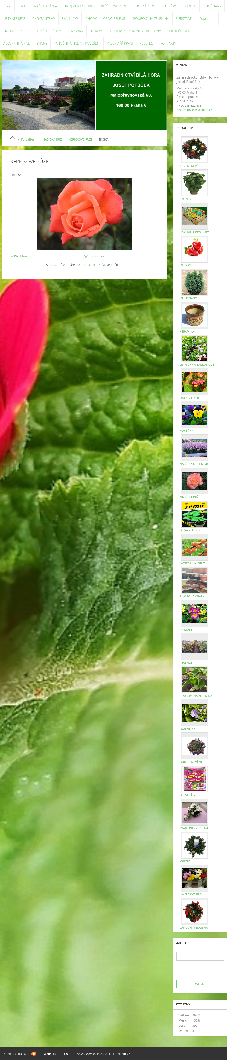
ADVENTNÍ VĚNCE (16, 43)
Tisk (66, 1054)
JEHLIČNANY (212, 6)
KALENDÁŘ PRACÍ (120, 43)
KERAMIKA (75, 31)
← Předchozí (19, 256)
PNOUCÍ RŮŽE (144, 6)
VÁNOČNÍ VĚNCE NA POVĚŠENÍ (77, 43)
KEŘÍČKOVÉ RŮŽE (114, 6)
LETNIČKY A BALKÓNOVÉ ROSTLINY (135, 31)
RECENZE (147, 43)
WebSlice (50, 1054)
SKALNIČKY (70, 18)
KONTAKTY (168, 43)
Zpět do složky (93, 256)
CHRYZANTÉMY (43, 18)
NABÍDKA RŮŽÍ (53, 139)
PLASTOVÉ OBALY (192, 596)
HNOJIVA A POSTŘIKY (79, 6)
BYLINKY (96, 31)
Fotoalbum (207, 18)
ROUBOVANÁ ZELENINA (151, 18)
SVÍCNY (41, 43)
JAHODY (91, 18)
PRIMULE (189, 6)
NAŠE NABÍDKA (45, 6)
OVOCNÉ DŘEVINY (16, 31)
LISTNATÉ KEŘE (14, 18)
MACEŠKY (169, 6)
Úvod (7, 6)
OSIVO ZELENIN (115, 18)
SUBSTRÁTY (184, 18)
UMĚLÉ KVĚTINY (49, 31)
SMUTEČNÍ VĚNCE (180, 31)
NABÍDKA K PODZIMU (194, 464)
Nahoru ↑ (123, 1054)
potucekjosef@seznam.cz (194, 110)
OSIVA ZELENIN (190, 530)
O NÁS (23, 6)
